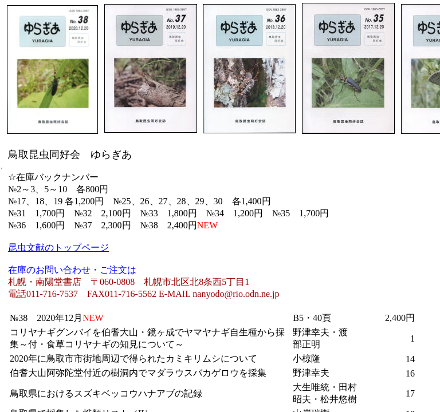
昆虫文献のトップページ (58, 247)
